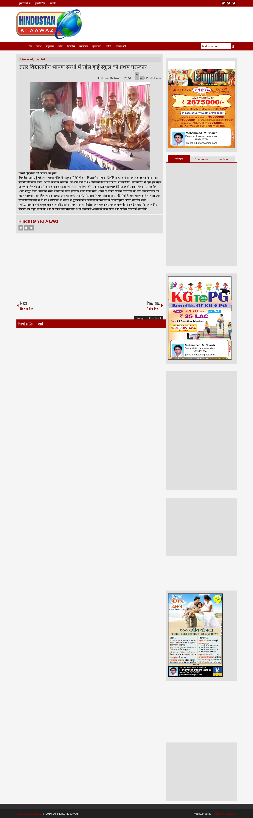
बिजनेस (71, 46)
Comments (201, 159)
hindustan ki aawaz (224, 813)
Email (157, 78)
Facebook (20, 227)
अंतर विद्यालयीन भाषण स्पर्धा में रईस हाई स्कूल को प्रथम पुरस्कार (82, 66)
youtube (223, 3)
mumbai (40, 59)
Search (234, 46)
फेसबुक (179, 158)
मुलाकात (96, 46)
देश (30, 46)
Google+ (31, 227)
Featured (27, 59)
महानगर (50, 46)
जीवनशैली (121, 46)
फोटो (108, 46)
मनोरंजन (83, 46)
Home (22, 46)
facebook (234, 3)
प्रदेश (38, 46)
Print (148, 78)
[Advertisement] (169, 18)
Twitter (26, 227)
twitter (228, 3)
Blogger (140, 318)
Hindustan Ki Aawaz (110, 78)
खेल (60, 46)
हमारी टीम (40, 3)
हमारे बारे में (24, 3)
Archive (224, 159)
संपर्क (53, 3)
